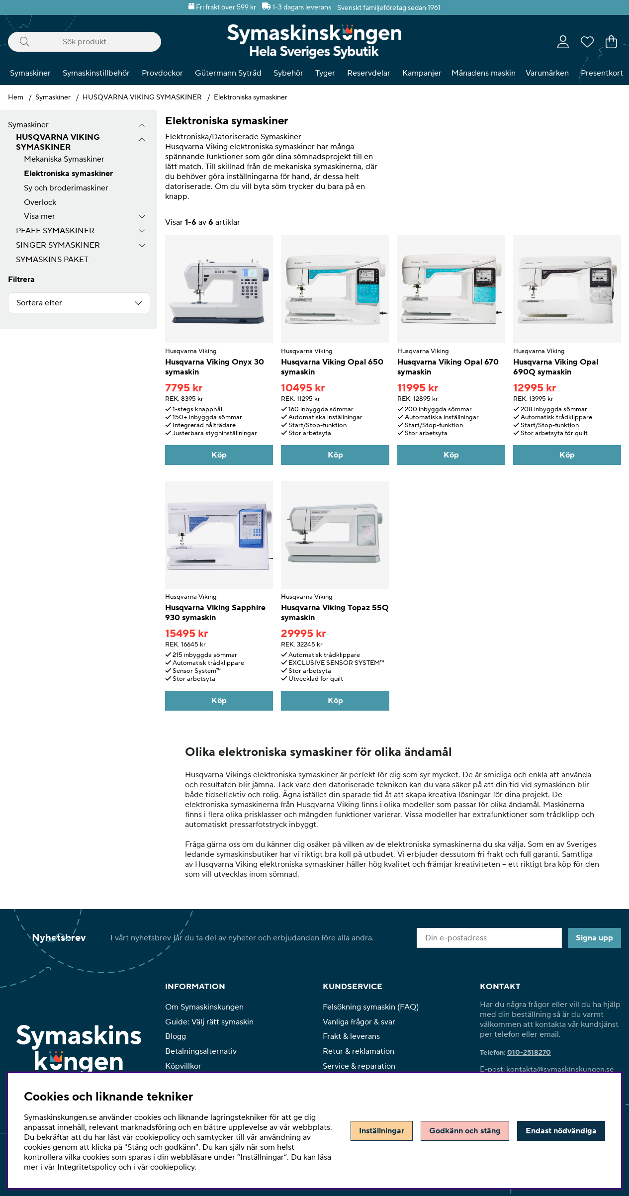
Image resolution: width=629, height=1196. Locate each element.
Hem (15, 97)
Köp (219, 455)
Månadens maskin (483, 73)
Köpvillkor (183, 1066)
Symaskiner (30, 73)
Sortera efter (39, 303)
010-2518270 (529, 1052)
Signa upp (594, 938)
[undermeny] (142, 139)
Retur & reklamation (358, 1051)
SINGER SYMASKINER (58, 245)
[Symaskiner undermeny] (142, 125)
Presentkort (602, 73)
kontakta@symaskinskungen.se (560, 1069)
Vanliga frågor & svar (359, 1022)
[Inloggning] (563, 41)
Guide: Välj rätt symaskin (209, 1022)
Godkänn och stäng (465, 1131)
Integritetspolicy (86, 1167)
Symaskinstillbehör (96, 73)
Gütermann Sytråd (228, 73)
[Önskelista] (587, 41)
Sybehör (288, 73)
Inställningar (381, 1131)
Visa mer (39, 216)
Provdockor (162, 73)
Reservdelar (368, 73)
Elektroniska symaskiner (250, 97)
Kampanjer (422, 73)
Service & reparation (359, 1066)
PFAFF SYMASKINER (55, 231)
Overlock (40, 202)
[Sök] (84, 42)
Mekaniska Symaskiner (64, 159)
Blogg (175, 1036)
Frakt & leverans (351, 1036)
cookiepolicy (172, 1167)
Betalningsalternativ (201, 1051)
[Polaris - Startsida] (314, 41)
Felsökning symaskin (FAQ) (371, 1007)
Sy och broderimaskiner (66, 188)
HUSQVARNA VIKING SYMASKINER (142, 97)
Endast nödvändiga (561, 1131)
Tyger (325, 73)
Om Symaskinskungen (204, 1007)
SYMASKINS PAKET (52, 260)
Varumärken (547, 73)
